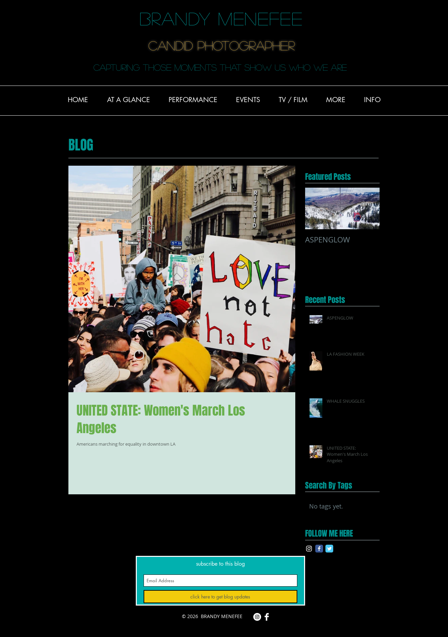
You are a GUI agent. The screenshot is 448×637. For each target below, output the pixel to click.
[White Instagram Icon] (309, 548)
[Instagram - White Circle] (257, 617)
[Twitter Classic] (329, 548)
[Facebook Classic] (319, 548)
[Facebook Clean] (267, 617)
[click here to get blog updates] (220, 596)
